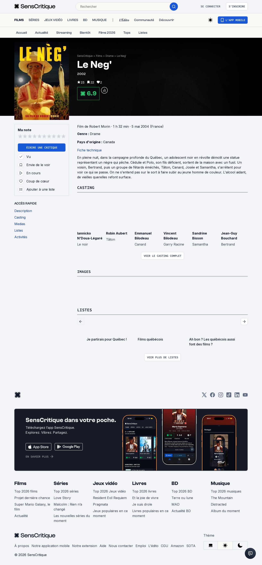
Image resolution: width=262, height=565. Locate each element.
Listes (84, 309)
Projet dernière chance (32, 497)
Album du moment (225, 510)
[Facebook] (212, 396)
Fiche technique (89, 150)
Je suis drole (142, 504)
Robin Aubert (116, 233)
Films (99, 55)
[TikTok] (228, 396)
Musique (220, 483)
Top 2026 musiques (226, 491)
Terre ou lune (182, 497)
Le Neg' (121, 55)
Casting (85, 187)
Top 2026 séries (66, 491)
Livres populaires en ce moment (150, 512)
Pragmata (100, 504)
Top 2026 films (25, 491)
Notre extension (84, 545)
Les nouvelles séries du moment (72, 517)
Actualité (21, 515)
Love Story (62, 497)
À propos (21, 545)
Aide (102, 545)
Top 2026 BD (182, 491)
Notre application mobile (51, 545)
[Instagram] (220, 396)
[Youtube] (245, 396)
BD (175, 483)
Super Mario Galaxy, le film (32, 506)
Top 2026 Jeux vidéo (109, 491)
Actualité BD (181, 510)
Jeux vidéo (105, 483)
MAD (176, 504)
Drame (110, 55)
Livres (139, 483)
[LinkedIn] (237, 396)
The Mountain (222, 497)
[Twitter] (204, 396)
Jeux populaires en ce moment (110, 512)
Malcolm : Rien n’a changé (68, 506)
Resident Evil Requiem (110, 497)
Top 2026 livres (144, 491)
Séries (61, 483)
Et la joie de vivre (145, 497)
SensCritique (85, 55)
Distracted (218, 504)
